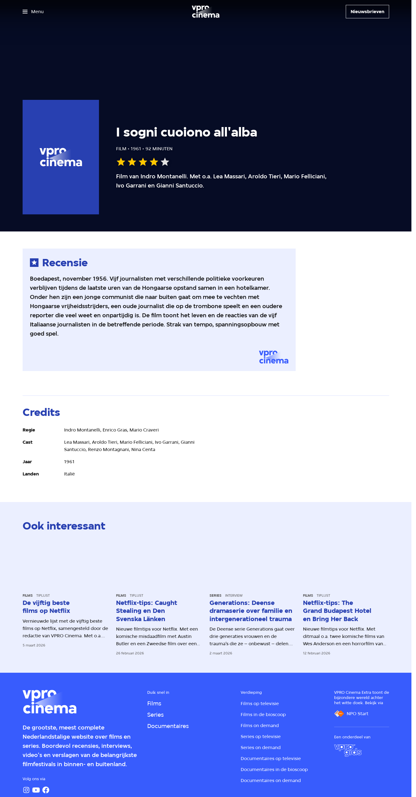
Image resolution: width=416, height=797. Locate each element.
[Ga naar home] (205, 11)
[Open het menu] (33, 11)
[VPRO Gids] (348, 750)
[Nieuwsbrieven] (367, 11)
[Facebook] (45, 790)
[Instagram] (26, 790)
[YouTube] (36, 790)
